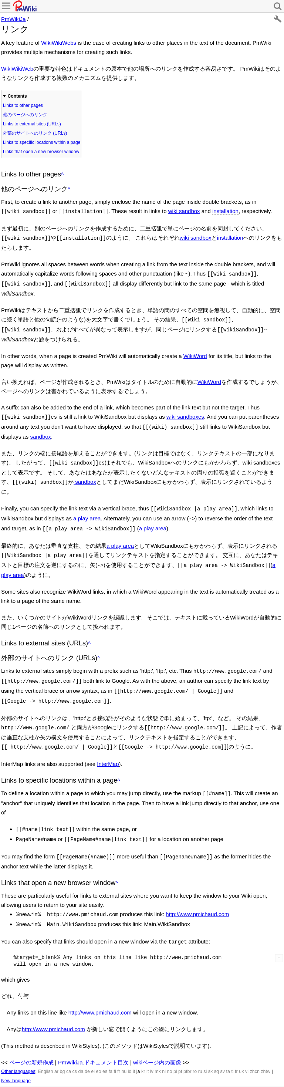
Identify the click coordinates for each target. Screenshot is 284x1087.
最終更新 (55, 1072)
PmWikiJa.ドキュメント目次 (93, 1042)
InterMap (108, 748)
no (169, 1050)
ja (138, 1050)
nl (164, 1050)
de (87, 1050)
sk (210, 1050)
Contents (17, 96)
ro (195, 1050)
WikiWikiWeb (17, 68)
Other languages (18, 1050)
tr (236, 1050)
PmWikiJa (13, 19)
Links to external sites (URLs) (32, 123)
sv (222, 1050)
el (93, 1050)
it (134, 1050)
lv (151, 1050)
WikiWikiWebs (58, 43)
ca (68, 1050)
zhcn (254, 1050)
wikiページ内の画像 (157, 1042)
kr (143, 1050)
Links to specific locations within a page (41, 142)
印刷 (36, 1072)
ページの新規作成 (31, 1042)
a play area (87, 510)
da (81, 1050)
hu (123, 1050)
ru (200, 1050)
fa (110, 1050)
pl (175, 1050)
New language (16, 1060)
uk (241, 1050)
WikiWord (195, 351)
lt (147, 1050)
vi (246, 1050)
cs (74, 1050)
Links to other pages (23, 105)
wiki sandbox (184, 211)
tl (232, 1050)
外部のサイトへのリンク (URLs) (35, 133)
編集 (6, 1072)
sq (216, 1050)
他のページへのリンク (25, 114)
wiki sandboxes (185, 412)
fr (118, 1050)
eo (98, 1050)
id (130, 1050)
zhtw (265, 1050)
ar (56, 1050)
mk (158, 1050)
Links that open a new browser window (41, 151)
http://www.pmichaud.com (197, 895)
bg (62, 1050)
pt (180, 1050)
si (205, 1050)
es (104, 1050)
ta (228, 1050)
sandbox (40, 431)
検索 (76, 1072)
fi (115, 1050)
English (45, 1050)
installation (225, 211)
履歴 (21, 1072)
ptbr (187, 1050)
